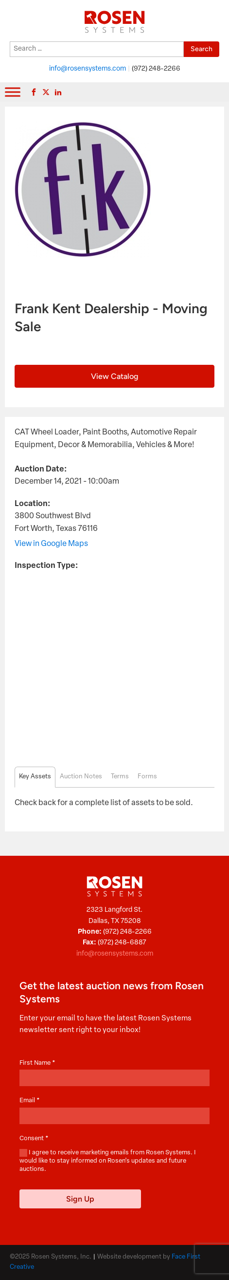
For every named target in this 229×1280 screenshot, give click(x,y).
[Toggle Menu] (12, 92)
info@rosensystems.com (87, 69)
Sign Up (80, 1199)
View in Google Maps (51, 544)
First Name (37, 1063)
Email (29, 1100)
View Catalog (114, 376)
